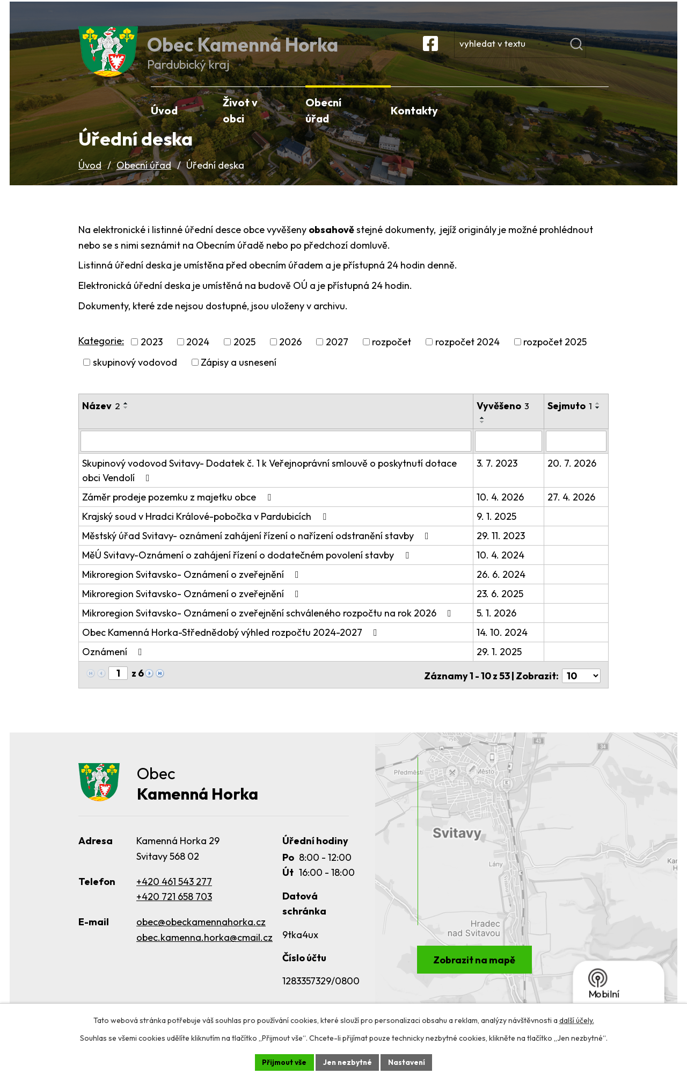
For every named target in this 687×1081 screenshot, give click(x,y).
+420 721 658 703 (174, 906)
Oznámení (114, 662)
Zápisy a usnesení (238, 373)
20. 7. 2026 (571, 473)
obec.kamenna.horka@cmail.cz (204, 947)
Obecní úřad (143, 175)
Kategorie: (101, 351)
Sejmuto (569, 416)
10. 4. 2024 (501, 565)
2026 (290, 352)
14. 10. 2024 (502, 642)
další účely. (576, 1020)
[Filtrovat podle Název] (276, 451)
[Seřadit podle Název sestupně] (126, 418)
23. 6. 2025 (500, 604)
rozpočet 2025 (555, 352)
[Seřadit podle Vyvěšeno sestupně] (483, 433)
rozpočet (391, 352)
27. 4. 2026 (571, 507)
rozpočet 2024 (467, 352)
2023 (152, 352)
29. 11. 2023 (501, 546)
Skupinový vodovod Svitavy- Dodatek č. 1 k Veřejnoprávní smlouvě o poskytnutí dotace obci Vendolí (269, 480)
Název (101, 416)
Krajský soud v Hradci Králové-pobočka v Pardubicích (206, 526)
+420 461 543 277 (174, 890)
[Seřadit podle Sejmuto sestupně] (553, 433)
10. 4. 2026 (500, 507)
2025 (244, 352)
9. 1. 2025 (497, 526)
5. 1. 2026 (497, 623)
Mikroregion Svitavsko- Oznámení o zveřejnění (192, 584)
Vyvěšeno (503, 416)
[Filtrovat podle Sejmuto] (576, 451)
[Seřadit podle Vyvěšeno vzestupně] (483, 428)
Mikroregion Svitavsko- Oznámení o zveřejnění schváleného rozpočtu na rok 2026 (269, 623)
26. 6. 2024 (501, 584)
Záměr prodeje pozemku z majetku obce (178, 507)
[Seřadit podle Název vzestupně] (126, 414)
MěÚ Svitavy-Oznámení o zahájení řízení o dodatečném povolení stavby (247, 565)
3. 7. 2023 (497, 473)
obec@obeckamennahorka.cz (201, 931)
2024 (197, 352)
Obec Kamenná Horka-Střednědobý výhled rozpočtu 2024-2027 (232, 642)
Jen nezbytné (347, 1062)
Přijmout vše (282, 1062)
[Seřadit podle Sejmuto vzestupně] (553, 428)
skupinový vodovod (135, 373)
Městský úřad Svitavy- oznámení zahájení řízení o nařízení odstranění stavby (257, 546)
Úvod (89, 175)
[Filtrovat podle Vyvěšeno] (509, 451)
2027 (337, 352)
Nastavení (408, 1062)
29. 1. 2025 (499, 662)
